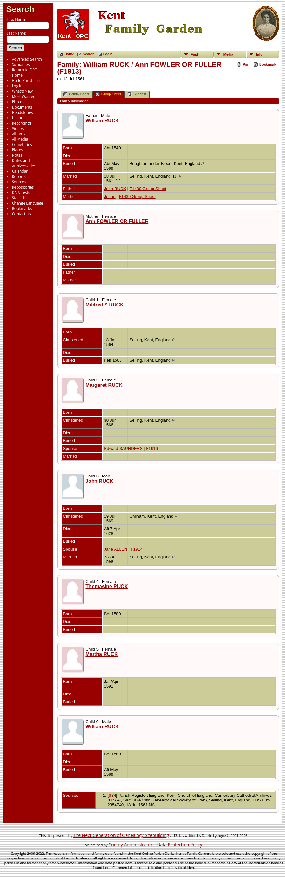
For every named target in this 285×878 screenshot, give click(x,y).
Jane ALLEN (115, 549)
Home (69, 54)
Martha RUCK (101, 654)
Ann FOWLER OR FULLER (116, 221)
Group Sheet (108, 94)
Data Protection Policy (179, 845)
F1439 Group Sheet (148, 188)
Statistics (19, 197)
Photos (18, 101)
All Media (20, 139)
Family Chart (76, 94)
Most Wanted (23, 96)
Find (194, 54)
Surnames (21, 64)
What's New (22, 91)
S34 (112, 795)
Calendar (20, 171)
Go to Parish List (26, 80)
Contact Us (21, 213)
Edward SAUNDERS (123, 448)
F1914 (136, 549)
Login (108, 54)
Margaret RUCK (103, 385)
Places (17, 149)
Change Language (27, 203)
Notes (17, 155)
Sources (19, 181)
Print (246, 64)
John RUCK (115, 188)
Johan (109, 196)
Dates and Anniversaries (24, 163)
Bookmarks (22, 208)
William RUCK (102, 120)
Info (259, 54)
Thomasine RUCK (106, 586)
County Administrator (130, 845)
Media (228, 54)
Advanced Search (27, 59)
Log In (17, 85)
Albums (18, 133)
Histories (19, 117)
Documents (22, 107)
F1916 (152, 448)
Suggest (137, 94)
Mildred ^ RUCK (104, 304)
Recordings (21, 123)
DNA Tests (21, 192)
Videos (18, 128)
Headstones (22, 112)
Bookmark (267, 64)
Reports (19, 176)
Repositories (23, 187)
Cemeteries (22, 144)
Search (20, 9)
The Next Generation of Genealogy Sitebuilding (121, 835)
